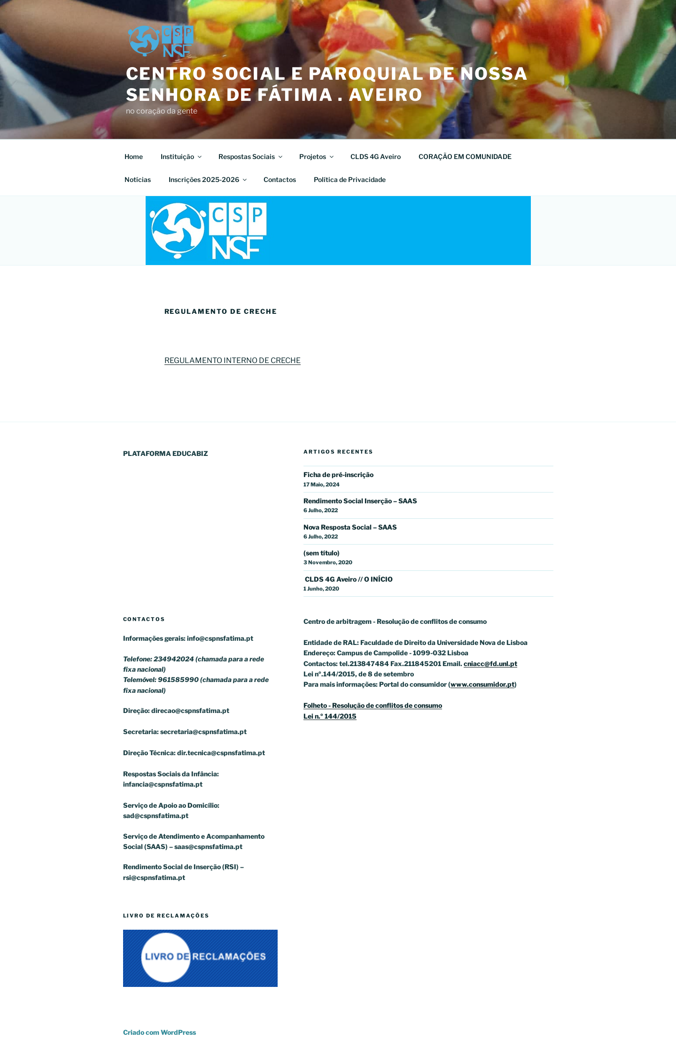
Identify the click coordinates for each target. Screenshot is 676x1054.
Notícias (137, 179)
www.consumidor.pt (482, 684)
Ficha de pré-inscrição (338, 474)
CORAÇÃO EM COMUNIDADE (465, 156)
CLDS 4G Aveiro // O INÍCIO (348, 579)
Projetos (317, 156)
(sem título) (321, 553)
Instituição (182, 156)
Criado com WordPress (159, 1032)
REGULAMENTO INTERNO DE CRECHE (232, 360)
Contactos (280, 179)
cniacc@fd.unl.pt (490, 663)
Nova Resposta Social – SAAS (350, 527)
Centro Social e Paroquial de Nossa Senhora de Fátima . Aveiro (327, 84)
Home (133, 156)
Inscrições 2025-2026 (208, 179)
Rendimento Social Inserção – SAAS (360, 501)
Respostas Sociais (251, 156)
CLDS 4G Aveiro (375, 156)
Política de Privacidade (350, 179)
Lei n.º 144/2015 (330, 716)
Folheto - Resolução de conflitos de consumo (372, 705)
